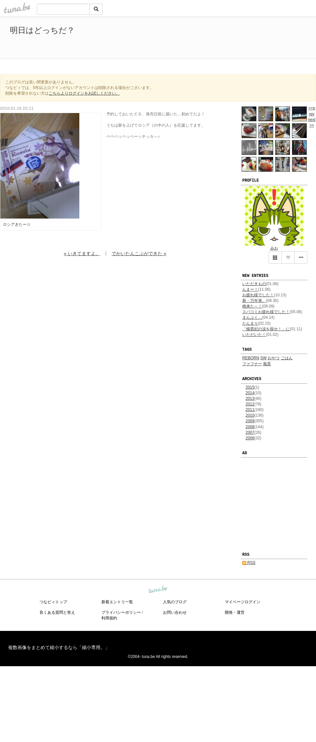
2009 (250, 421)
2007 (250, 432)
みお (274, 248)
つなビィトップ (53, 602)
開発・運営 (235, 612)
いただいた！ (254, 334)
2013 (250, 398)
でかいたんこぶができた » (139, 253)
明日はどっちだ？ (42, 30)
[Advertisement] (230, 38)
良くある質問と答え (57, 612)
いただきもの (254, 284)
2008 (250, 427)
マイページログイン (242, 602)
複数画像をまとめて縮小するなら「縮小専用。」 (59, 647)
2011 (250, 409)
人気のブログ (175, 602)
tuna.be (157, 589)
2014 (250, 393)
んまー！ (250, 289)
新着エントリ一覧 (117, 602)
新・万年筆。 (254, 300)
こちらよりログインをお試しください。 (84, 93)
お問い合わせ (175, 612)
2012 (250, 404)
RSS (248, 562)
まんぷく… (252, 317)
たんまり (250, 323)
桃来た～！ (252, 306)
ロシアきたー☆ (17, 224)
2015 (250, 387)
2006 (250, 438)
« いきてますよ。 (82, 253)
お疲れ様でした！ (258, 295)
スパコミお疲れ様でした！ (266, 312)
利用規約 (109, 618)
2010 (250, 415)
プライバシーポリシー (121, 612)
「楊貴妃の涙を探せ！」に (266, 329)
